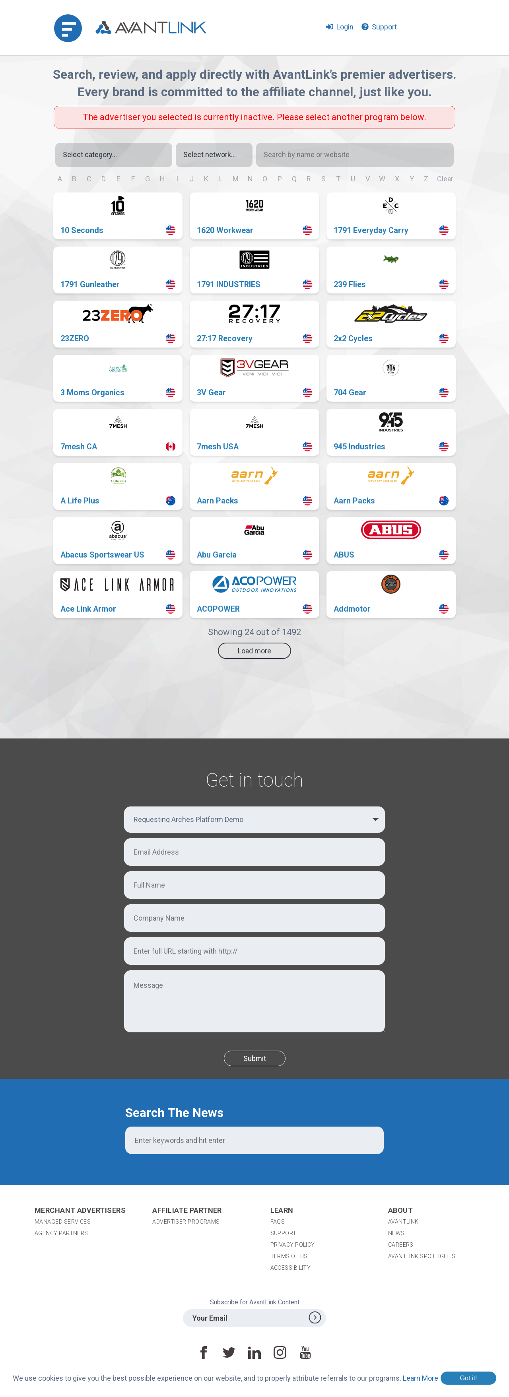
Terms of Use (290, 1256)
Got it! (468, 1377)
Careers (401, 1245)
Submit (254, 1058)
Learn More (420, 1378)
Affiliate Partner (187, 1210)
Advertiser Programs (186, 1221)
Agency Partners (61, 1233)
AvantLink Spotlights (422, 1256)
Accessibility (290, 1268)
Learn (281, 1210)
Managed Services (63, 1221)
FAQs (277, 1221)
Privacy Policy (292, 1245)
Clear (445, 179)
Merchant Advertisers (80, 1210)
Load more (254, 651)
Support (283, 1233)
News (396, 1233)
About (400, 1210)
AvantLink (403, 1221)
